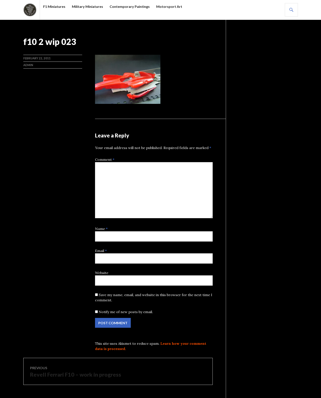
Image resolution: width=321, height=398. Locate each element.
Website (101, 273)
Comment (104, 159)
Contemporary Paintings (130, 6)
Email (101, 251)
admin (28, 65)
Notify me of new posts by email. (126, 312)
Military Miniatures (87, 6)
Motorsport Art (169, 6)
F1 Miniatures (54, 6)
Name (101, 228)
